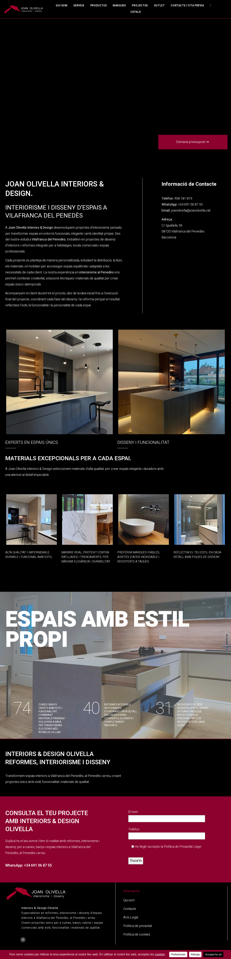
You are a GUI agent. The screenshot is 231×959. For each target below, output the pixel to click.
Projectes (140, 5)
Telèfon (166, 832)
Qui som (61, 5)
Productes (98, 5)
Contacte (129, 908)
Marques (119, 5)
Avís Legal (130, 917)
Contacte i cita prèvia (187, 5)
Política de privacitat (137, 926)
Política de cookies (136, 934)
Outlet (159, 5)
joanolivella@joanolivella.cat (190, 210)
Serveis (78, 5)
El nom (166, 815)
